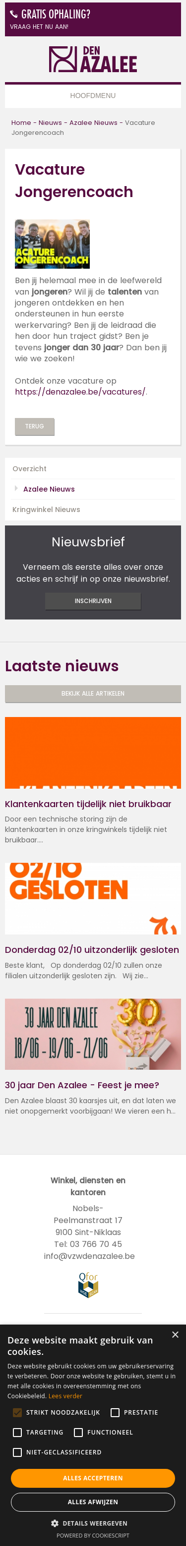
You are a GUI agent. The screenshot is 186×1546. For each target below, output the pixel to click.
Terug (34, 426)
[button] (93, 1523)
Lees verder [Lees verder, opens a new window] (66, 1396)
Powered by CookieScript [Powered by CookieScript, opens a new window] (93, 1535)
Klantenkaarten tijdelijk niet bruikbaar (88, 804)
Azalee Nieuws (93, 122)
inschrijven (93, 601)
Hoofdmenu (93, 96)
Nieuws (50, 122)
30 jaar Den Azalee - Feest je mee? (82, 1085)
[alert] (93, 1435)
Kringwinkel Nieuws (46, 510)
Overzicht (29, 469)
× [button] (175, 1335)
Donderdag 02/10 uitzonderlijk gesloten (92, 949)
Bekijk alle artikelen (93, 693)
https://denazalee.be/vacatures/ (80, 392)
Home (21, 122)
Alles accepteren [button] (93, 1478)
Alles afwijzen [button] (93, 1502)
